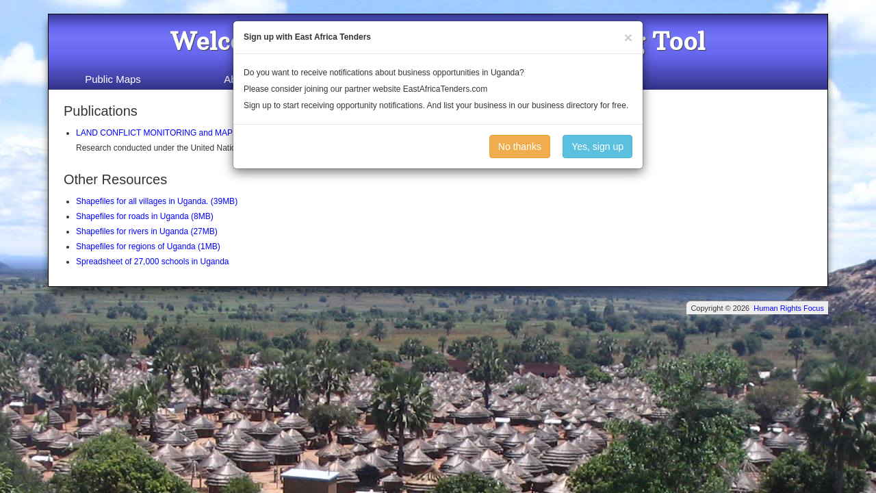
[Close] (628, 37)
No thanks (519, 146)
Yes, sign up (597, 146)
